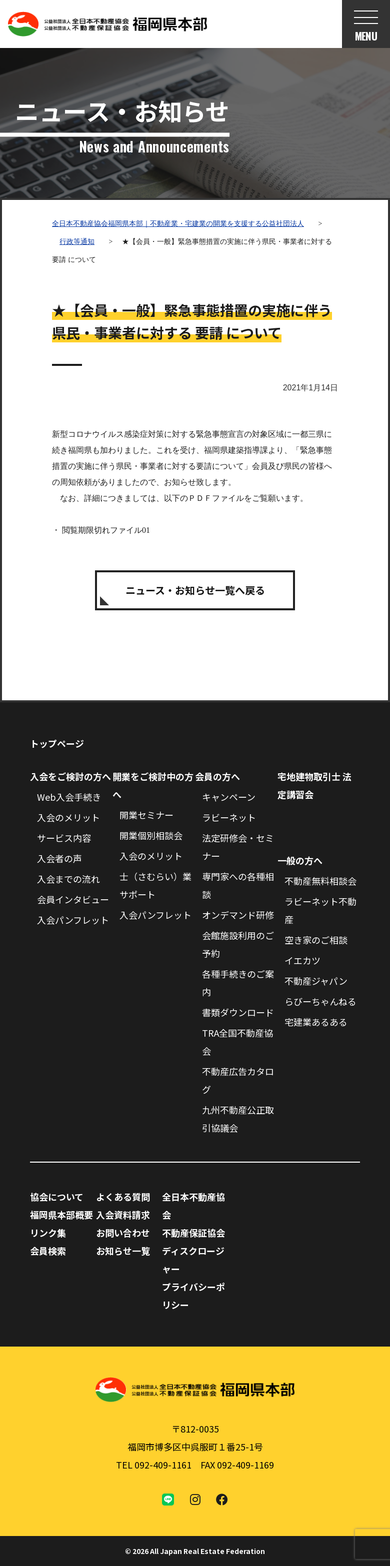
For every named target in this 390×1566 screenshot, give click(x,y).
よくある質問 (123, 1196)
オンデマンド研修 (238, 914)
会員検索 (48, 1250)
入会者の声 (59, 858)
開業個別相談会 (151, 835)
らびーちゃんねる (320, 1001)
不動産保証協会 (193, 1232)
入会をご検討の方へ (70, 776)
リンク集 (48, 1232)
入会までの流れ (68, 878)
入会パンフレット (73, 919)
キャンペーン (229, 796)
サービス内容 (64, 837)
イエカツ (302, 960)
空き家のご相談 (316, 939)
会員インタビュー (73, 899)
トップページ (57, 743)
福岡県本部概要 (61, 1214)
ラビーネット (229, 817)
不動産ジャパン (316, 980)
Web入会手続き (69, 796)
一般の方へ (300, 860)
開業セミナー (147, 814)
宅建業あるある (316, 1021)
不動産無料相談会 (320, 880)
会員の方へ (217, 776)
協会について (57, 1196)
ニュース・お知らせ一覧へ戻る (195, 590)
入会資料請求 (123, 1214)
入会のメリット (68, 817)
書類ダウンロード (238, 1012)
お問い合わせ (123, 1232)
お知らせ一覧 (123, 1250)
